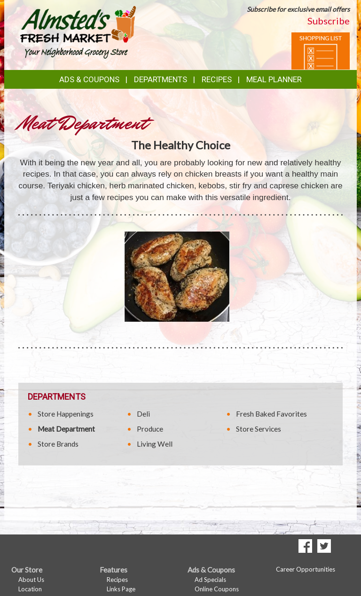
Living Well (155, 444)
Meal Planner (274, 79)
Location (30, 589)
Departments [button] (160, 79)
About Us (31, 579)
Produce (150, 429)
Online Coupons (217, 589)
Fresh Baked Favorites (271, 414)
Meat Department (66, 429)
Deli (143, 414)
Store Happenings (66, 414)
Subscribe (328, 20)
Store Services (258, 429)
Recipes (217, 79)
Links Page (121, 589)
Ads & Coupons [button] (89, 79)
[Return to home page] (77, 31)
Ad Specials (210, 579)
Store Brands (58, 444)
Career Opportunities (305, 569)
